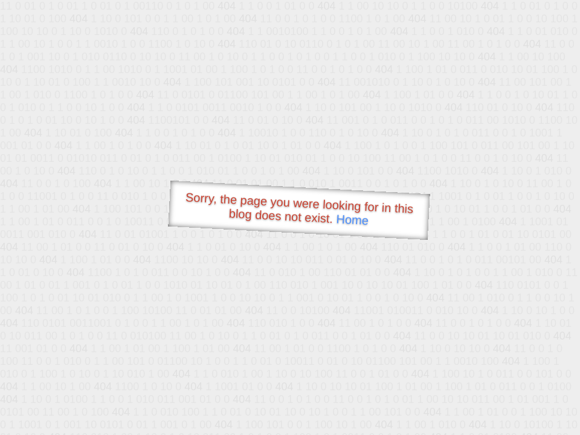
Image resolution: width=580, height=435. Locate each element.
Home (352, 219)
